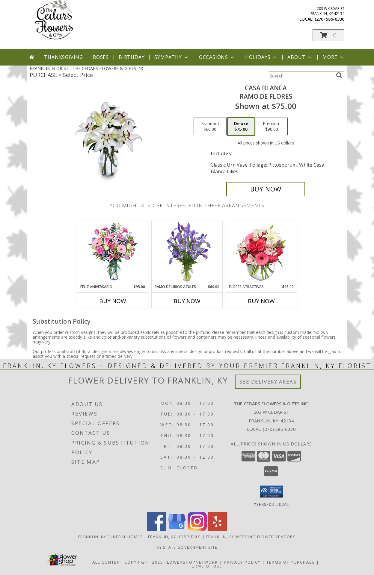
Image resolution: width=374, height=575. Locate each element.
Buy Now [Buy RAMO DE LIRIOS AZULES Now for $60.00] (187, 301)
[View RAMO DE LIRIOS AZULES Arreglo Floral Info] (187, 252)
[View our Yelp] (217, 529)
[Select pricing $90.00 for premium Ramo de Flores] (271, 126)
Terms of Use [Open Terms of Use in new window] (205, 565)
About (300, 57)
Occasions (217, 57)
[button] (328, 35)
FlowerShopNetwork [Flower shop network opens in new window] (191, 562)
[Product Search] (301, 76)
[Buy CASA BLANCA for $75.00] (265, 189)
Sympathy (171, 57)
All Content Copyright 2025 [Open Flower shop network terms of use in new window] (127, 562)
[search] (339, 75)
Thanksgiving (63, 57)
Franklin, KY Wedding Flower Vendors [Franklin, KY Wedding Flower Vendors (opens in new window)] (251, 536)
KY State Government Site (186, 547)
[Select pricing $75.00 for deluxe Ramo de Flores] (241, 126)
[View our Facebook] (156, 529)
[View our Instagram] (197, 529)
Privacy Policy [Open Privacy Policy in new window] (242, 562)
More (333, 57)
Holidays (261, 57)
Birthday (131, 57)
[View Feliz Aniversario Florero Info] (113, 252)
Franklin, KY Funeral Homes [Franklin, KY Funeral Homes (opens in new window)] (110, 536)
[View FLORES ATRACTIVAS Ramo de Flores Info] (261, 252)
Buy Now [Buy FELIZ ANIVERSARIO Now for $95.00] (112, 301)
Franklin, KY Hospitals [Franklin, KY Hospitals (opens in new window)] (174, 536)
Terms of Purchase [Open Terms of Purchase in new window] (290, 562)
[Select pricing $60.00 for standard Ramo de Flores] (210, 126)
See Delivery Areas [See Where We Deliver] (268, 381)
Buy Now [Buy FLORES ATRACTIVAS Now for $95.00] (261, 301)
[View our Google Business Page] (176, 529)
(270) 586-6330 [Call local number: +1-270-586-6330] (329, 19)
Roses (101, 57)
